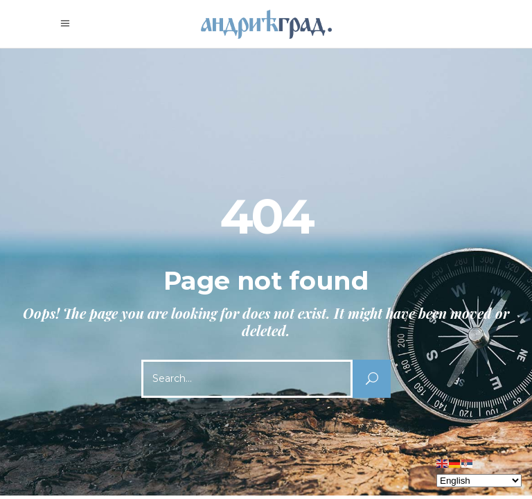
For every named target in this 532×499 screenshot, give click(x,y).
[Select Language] (479, 480)
